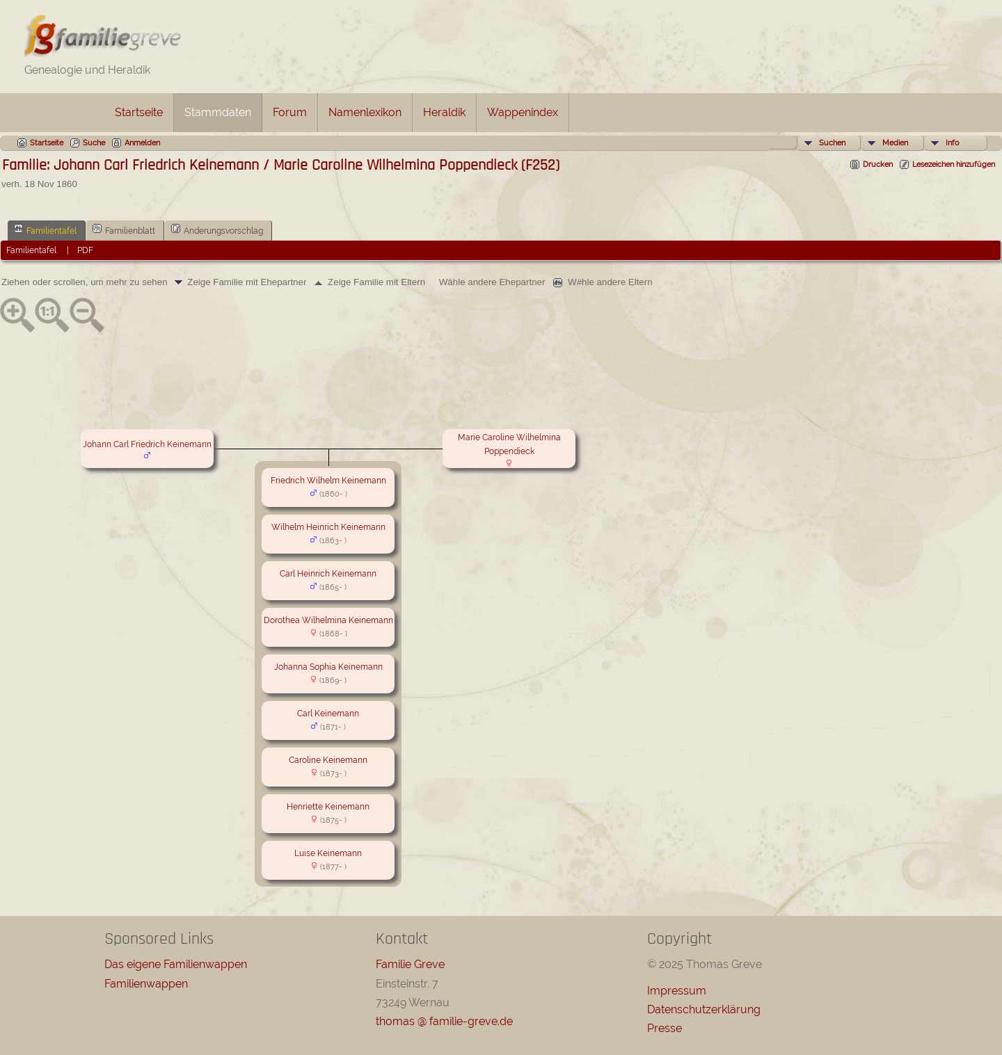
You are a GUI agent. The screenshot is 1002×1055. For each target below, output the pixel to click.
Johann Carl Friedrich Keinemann (147, 444)
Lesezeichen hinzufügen (953, 164)
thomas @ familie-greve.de (444, 1021)
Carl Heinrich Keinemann (328, 574)
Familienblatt (124, 229)
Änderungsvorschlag (217, 229)
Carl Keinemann (328, 713)
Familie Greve (410, 964)
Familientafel (45, 229)
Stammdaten (217, 112)
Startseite (139, 112)
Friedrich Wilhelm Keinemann (328, 480)
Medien (895, 142)
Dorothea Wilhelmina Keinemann (328, 620)
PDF (85, 250)
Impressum (676, 990)
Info (953, 142)
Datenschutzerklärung (704, 1009)
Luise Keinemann (328, 853)
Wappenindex (522, 112)
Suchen (832, 142)
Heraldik (444, 112)
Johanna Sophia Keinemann (328, 667)
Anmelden (142, 142)
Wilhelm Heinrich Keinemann (328, 527)
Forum (290, 112)
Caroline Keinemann (328, 760)
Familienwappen (146, 983)
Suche (94, 142)
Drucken (878, 164)
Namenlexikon (364, 112)
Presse (664, 1028)
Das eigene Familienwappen (175, 964)
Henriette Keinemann (328, 807)
